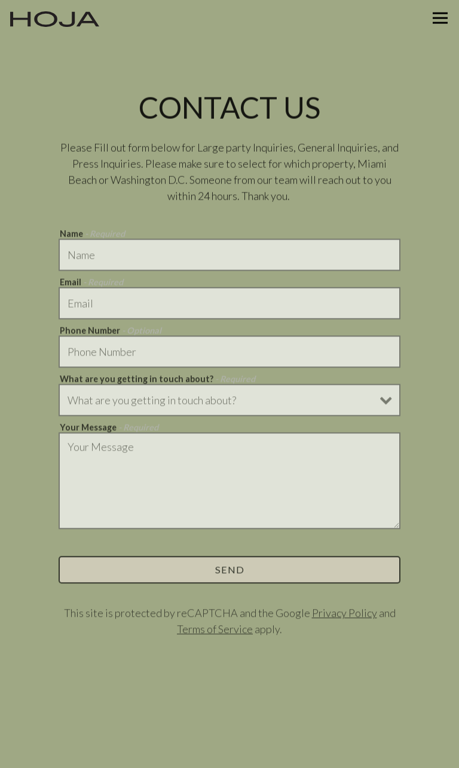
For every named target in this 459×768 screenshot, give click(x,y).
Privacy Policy (344, 614)
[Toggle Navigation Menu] (440, 18)
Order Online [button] (230, 715)
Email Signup (229, 750)
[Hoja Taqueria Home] (55, 18)
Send (229, 571)
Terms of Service (215, 630)
